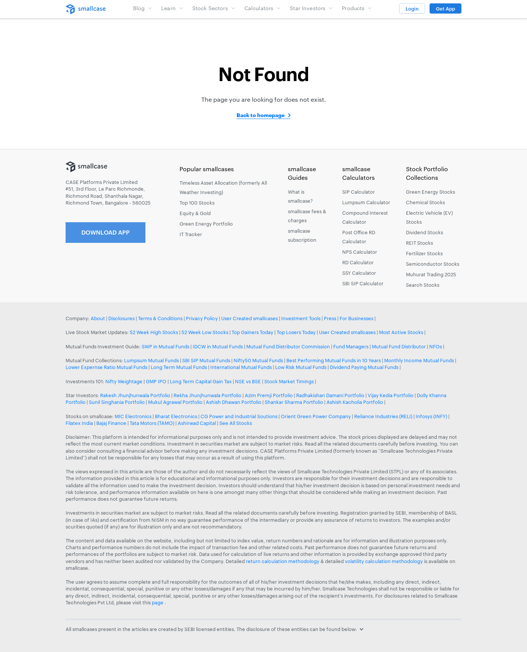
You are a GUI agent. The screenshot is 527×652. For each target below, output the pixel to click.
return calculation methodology (282, 561)
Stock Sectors (213, 8)
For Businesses (356, 318)
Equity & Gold (195, 213)
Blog (143, 8)
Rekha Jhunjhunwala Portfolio (207, 395)
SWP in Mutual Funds (165, 346)
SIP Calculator (358, 192)
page (158, 602)
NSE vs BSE (248, 381)
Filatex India (80, 423)
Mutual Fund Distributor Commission (288, 346)
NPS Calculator (359, 252)
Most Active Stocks (401, 332)
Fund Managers (350, 346)
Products (357, 8)
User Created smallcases (249, 318)
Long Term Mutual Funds (179, 367)
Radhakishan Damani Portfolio (330, 395)
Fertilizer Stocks (424, 253)
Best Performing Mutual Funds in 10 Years (333, 360)
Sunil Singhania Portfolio (117, 402)
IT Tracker (191, 234)
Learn (172, 8)
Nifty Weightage (123, 381)
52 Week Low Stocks (204, 332)
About (98, 318)
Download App (105, 232)
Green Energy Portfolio (206, 224)
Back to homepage (260, 115)
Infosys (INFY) (431, 416)
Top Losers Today (296, 332)
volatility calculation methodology (384, 561)
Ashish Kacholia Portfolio (354, 402)
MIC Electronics (133, 416)
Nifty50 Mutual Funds (258, 360)
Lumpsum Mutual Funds (151, 360)
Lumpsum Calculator (366, 202)
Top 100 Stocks (197, 203)
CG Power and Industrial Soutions (239, 416)
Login (412, 9)
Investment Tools (300, 318)
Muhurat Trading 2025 (431, 274)
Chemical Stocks (425, 202)
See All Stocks (235, 423)
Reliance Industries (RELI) (383, 416)
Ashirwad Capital (197, 423)
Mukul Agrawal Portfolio (175, 402)
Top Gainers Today (252, 332)
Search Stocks (422, 285)
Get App (445, 9)
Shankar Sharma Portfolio (294, 402)
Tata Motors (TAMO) (152, 423)
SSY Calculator (359, 273)
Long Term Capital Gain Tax (201, 381)
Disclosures (121, 318)
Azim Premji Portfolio (269, 395)
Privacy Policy (202, 318)
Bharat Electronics (176, 416)
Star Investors (311, 8)
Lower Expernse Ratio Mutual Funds (106, 367)
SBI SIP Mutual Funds (206, 360)
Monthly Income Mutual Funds (419, 360)
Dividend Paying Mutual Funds (364, 367)
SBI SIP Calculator (362, 283)
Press (330, 318)
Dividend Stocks (424, 232)
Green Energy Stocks (430, 192)
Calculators (262, 8)
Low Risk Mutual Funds (300, 367)
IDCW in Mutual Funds (218, 346)
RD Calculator (358, 262)
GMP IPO (156, 381)
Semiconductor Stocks (432, 264)
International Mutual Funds (241, 367)
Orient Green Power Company (316, 416)
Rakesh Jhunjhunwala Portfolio (135, 395)
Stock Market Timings (289, 381)
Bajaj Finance (111, 423)
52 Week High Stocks (154, 332)
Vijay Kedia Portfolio (390, 395)
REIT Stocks (419, 243)
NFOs (435, 346)
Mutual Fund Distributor (399, 346)
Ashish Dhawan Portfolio (233, 402)
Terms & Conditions (160, 318)
